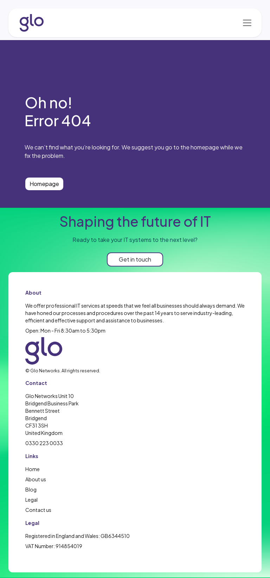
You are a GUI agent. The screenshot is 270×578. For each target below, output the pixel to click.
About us (35, 479)
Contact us (38, 510)
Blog (31, 489)
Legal (31, 499)
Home (32, 469)
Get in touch (135, 259)
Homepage (44, 183)
